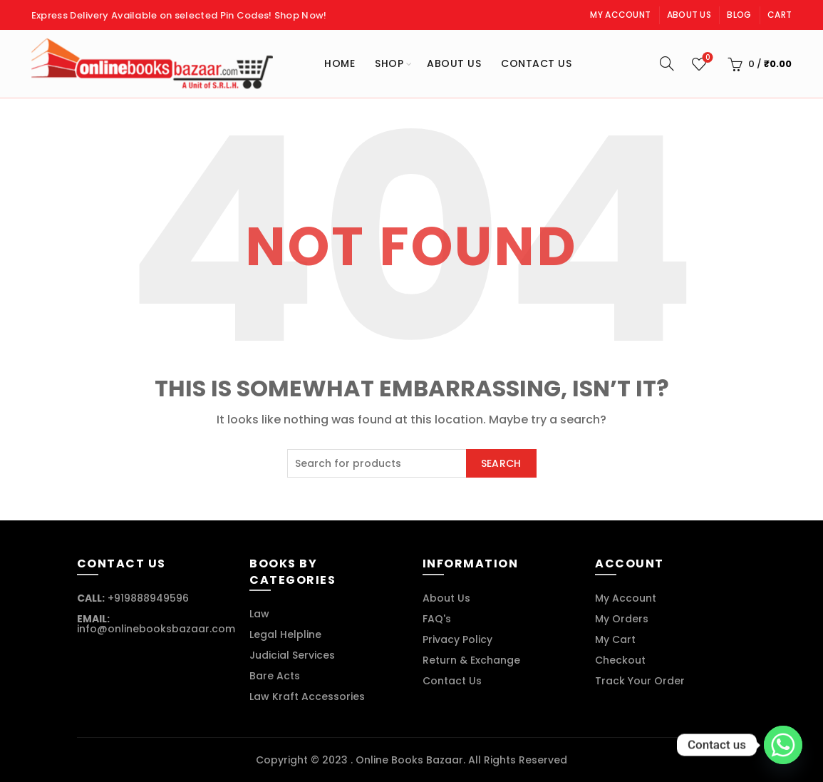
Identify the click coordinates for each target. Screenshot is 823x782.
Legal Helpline (285, 634)
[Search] (667, 63)
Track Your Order (640, 681)
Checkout (620, 660)
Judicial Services (292, 655)
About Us (689, 15)
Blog (739, 15)
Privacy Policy (457, 639)
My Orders (621, 619)
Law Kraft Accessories (307, 696)
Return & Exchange (471, 660)
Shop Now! (300, 15)
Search (501, 463)
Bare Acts (274, 676)
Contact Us (536, 63)
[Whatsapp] (783, 745)
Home (339, 63)
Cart (779, 15)
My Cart (615, 639)
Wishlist (706, 58)
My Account (620, 15)
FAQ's (437, 619)
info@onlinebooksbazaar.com (156, 629)
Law (259, 614)
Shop (389, 63)
